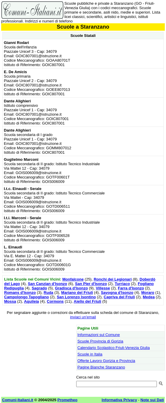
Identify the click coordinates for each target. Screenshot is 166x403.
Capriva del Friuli (119, 297)
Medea (148, 297)
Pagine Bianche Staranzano (101, 367)
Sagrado (39, 288)
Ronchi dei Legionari (113, 279)
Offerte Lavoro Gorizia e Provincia (106, 360)
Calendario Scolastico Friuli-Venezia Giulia (113, 347)
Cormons (55, 301)
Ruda (48, 292)
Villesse (103, 288)
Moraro (147, 292)
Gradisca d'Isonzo (71, 288)
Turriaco (122, 283)
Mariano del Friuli (77, 292)
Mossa (10, 301)
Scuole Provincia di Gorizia (100, 341)
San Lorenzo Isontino (76, 297)
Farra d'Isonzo (131, 288)
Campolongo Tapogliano (26, 297)
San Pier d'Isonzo (91, 283)
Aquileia (31, 301)
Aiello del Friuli (87, 301)
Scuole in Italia (89, 354)
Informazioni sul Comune (98, 334)
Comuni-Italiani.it (17, 400)
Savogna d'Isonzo (117, 292)
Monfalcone (73, 279)
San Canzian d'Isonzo (47, 283)
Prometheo (67, 400)
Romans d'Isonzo (20, 292)
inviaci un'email (83, 317)
